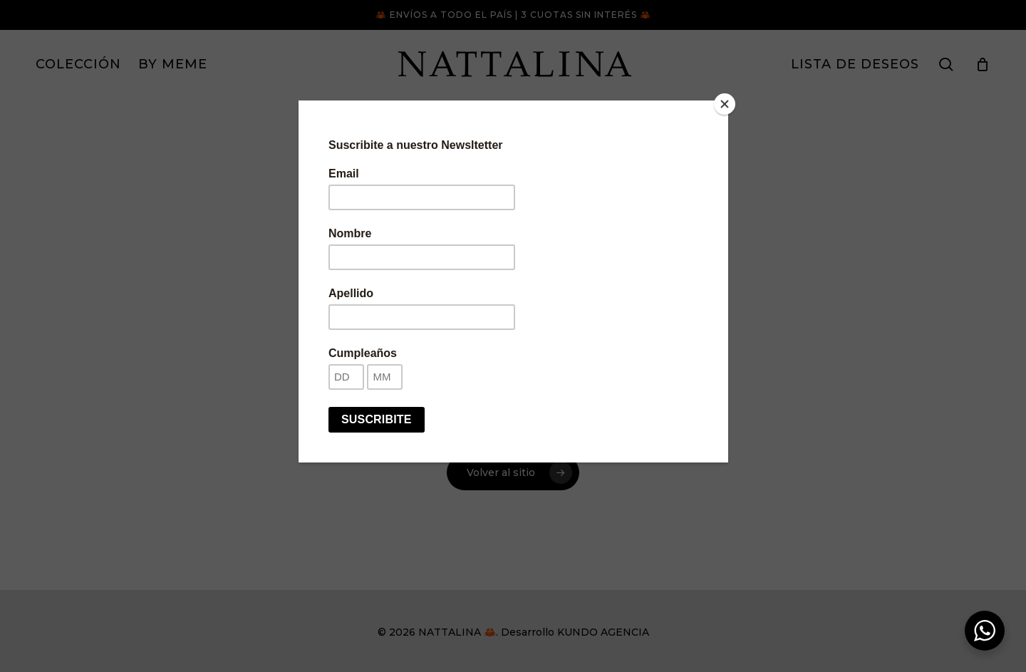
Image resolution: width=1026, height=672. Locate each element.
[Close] (724, 104)
